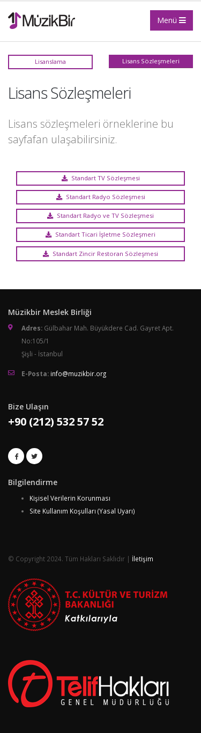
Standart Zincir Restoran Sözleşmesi (100, 254)
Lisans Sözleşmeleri (151, 61)
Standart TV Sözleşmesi (101, 178)
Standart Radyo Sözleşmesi (100, 197)
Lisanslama (50, 61)
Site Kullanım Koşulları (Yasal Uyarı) (82, 511)
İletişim (142, 558)
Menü (171, 20)
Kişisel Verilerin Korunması (69, 498)
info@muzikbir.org (78, 373)
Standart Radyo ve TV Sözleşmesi (100, 215)
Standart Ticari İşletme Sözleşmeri (100, 234)
